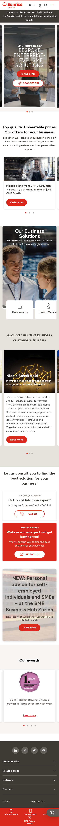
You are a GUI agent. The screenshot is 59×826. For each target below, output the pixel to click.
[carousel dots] (27, 111)
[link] (29, 18)
